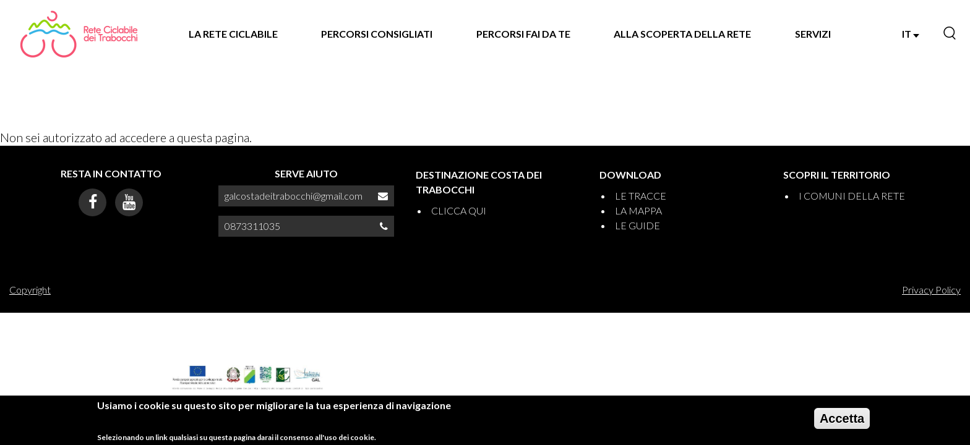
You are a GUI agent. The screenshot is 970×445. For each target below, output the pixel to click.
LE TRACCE (640, 195)
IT (910, 34)
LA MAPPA (638, 210)
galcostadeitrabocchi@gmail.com (294, 195)
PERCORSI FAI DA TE (523, 34)
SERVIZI (813, 34)
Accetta (842, 423)
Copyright (30, 289)
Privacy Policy (931, 289)
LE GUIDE (637, 225)
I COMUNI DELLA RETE (852, 195)
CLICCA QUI (458, 210)
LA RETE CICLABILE (233, 34)
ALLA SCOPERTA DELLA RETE (682, 34)
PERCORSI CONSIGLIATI (376, 34)
